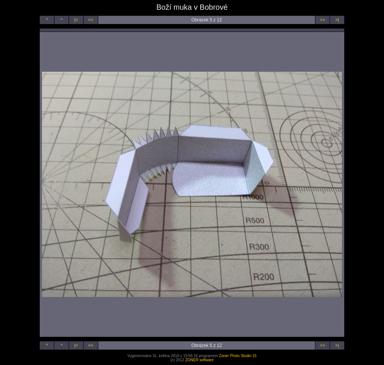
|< (76, 20)
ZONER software (199, 360)
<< (90, 20)
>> (322, 20)
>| (337, 20)
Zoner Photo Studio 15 (237, 356)
